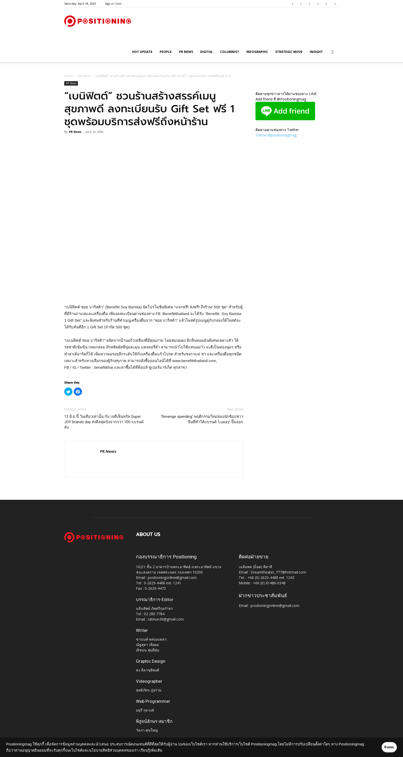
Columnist (229, 52)
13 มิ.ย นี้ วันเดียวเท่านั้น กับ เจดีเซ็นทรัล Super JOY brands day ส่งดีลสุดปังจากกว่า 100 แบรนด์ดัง (104, 422)
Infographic (257, 52)
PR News (186, 52)
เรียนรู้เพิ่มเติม (177, 750)
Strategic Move (289, 52)
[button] (332, 52)
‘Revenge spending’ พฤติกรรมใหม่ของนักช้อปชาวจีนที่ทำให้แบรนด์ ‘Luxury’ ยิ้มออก (202, 419)
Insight (316, 52)
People (166, 52)
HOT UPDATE (142, 52)
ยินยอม (383, 747)
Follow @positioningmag (276, 135)
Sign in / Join (113, 3)
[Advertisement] (154, 290)
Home (68, 76)
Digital (206, 52)
